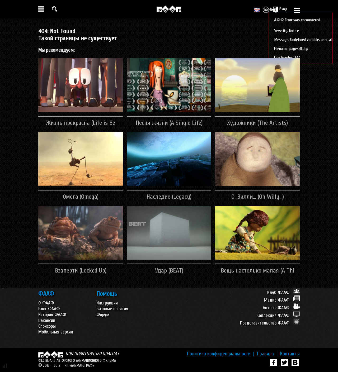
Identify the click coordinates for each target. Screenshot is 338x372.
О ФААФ (46, 303)
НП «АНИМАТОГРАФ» (79, 365)
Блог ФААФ (49, 309)
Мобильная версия (55, 332)
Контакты (290, 354)
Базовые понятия (112, 309)
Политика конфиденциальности (220, 354)
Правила (267, 354)
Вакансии (46, 320)
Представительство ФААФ (270, 323)
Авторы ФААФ (281, 308)
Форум (102, 314)
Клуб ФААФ (283, 292)
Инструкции (107, 303)
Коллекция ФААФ (278, 315)
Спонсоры (47, 326)
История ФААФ (52, 314)
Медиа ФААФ (282, 300)
